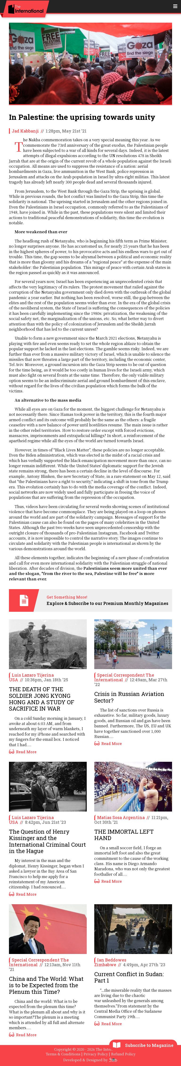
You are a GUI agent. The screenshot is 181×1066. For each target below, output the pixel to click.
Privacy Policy (95, 1053)
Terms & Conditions (63, 1053)
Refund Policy (123, 1053)
